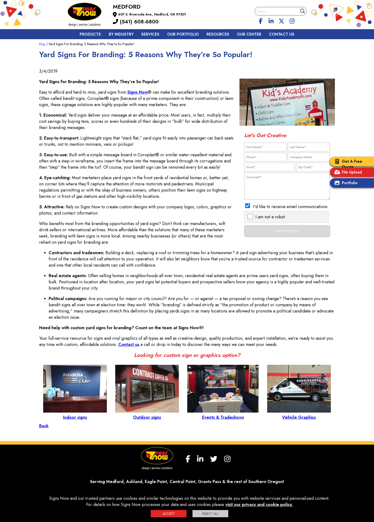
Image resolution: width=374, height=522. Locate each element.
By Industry (121, 34)
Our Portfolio (183, 34)
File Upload (347, 172)
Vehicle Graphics (299, 414)
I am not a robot (270, 217)
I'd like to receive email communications (290, 207)
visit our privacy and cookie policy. (259, 504)
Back (44, 426)
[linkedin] (271, 20)
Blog (42, 44)
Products (90, 34)
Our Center (249, 34)
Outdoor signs (147, 414)
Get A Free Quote (347, 164)
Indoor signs (75, 414)
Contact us (281, 34)
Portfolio (345, 183)
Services (150, 34)
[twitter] (281, 20)
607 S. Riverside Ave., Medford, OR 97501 (152, 14)
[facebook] (260, 20)
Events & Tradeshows (223, 414)
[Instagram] (292, 20)
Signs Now (137, 92)
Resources (218, 34)
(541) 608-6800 (136, 21)
